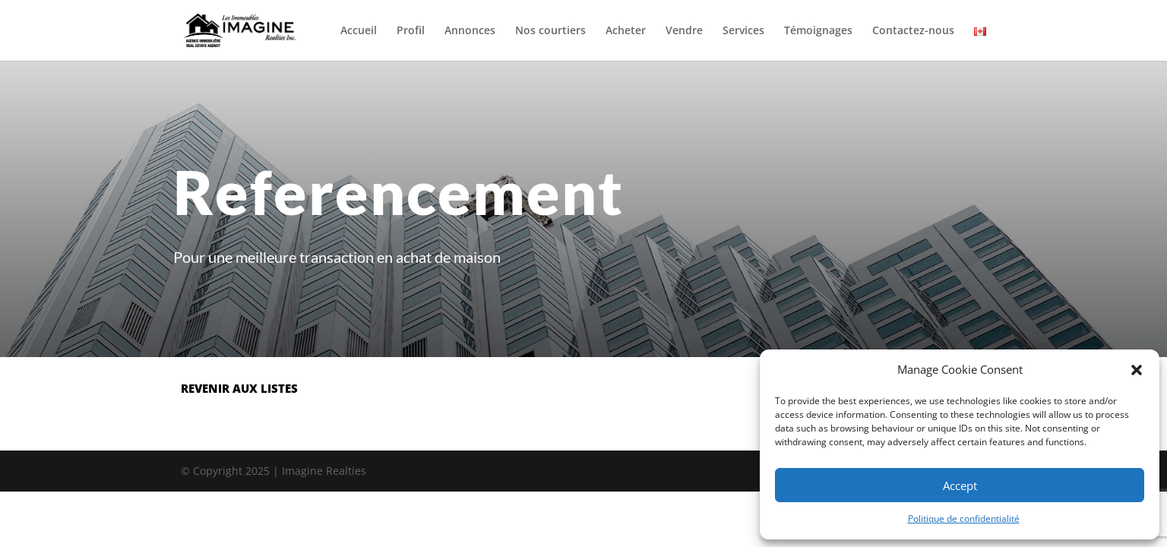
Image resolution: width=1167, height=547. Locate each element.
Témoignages (818, 31)
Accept (960, 485)
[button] (1136, 370)
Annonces (469, 31)
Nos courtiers (550, 31)
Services (743, 31)
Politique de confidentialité (964, 518)
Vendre (684, 31)
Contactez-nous (913, 31)
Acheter (626, 31)
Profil (411, 31)
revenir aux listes (239, 388)
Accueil (358, 31)
